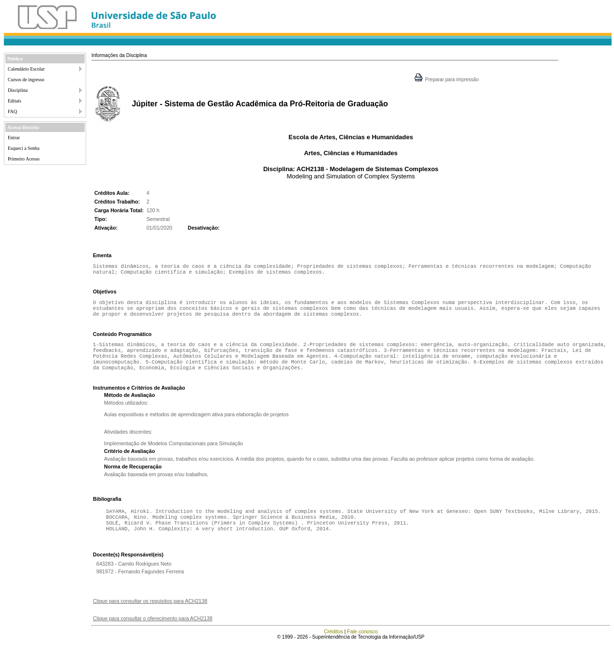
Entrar (14, 137)
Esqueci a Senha (24, 148)
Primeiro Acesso (24, 158)
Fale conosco (362, 645)
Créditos (333, 645)
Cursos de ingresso (26, 79)
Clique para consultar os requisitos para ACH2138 (150, 614)
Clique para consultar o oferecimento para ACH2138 (152, 632)
